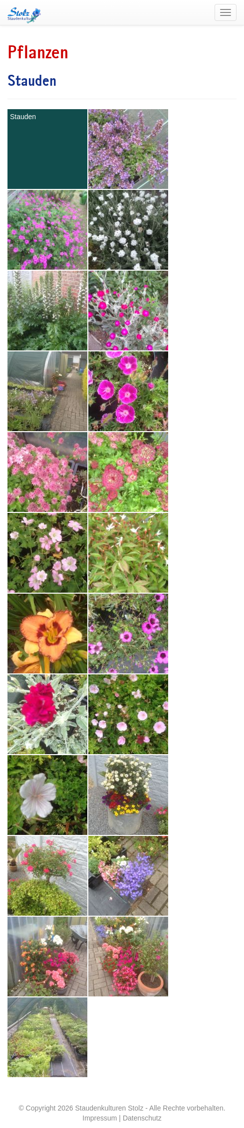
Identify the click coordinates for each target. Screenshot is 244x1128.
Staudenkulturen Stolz (109, 1108)
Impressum (99, 1118)
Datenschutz (142, 1118)
